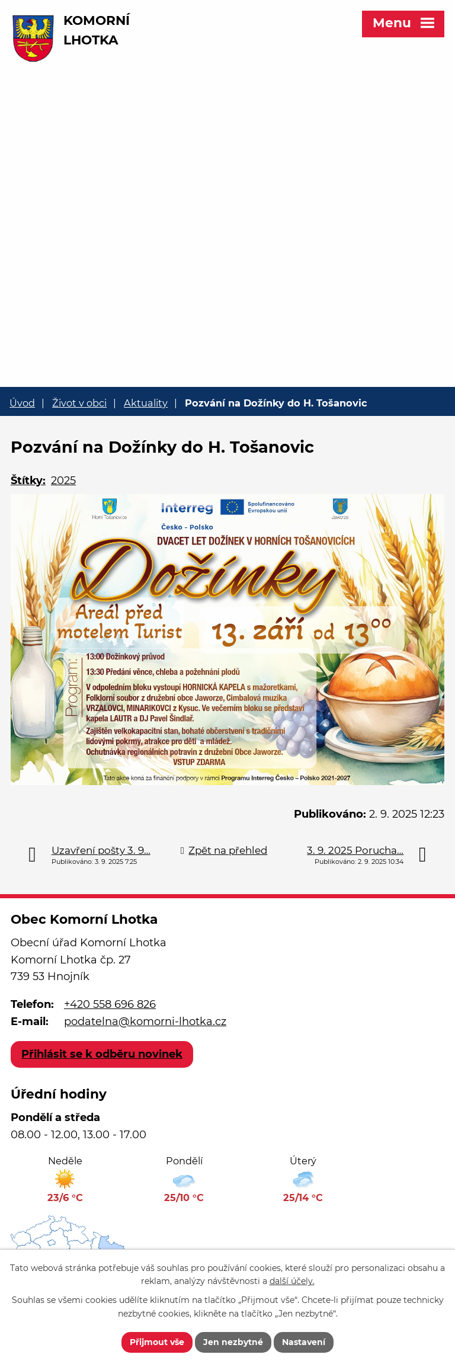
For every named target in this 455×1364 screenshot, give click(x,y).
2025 (63, 480)
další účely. (292, 1281)
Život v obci (79, 403)
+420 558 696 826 (110, 1004)
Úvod (22, 403)
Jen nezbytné (233, 1342)
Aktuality (146, 403)
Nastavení (303, 1342)
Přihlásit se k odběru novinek (101, 1054)
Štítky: (28, 480)
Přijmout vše (157, 1342)
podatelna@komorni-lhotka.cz (145, 1021)
